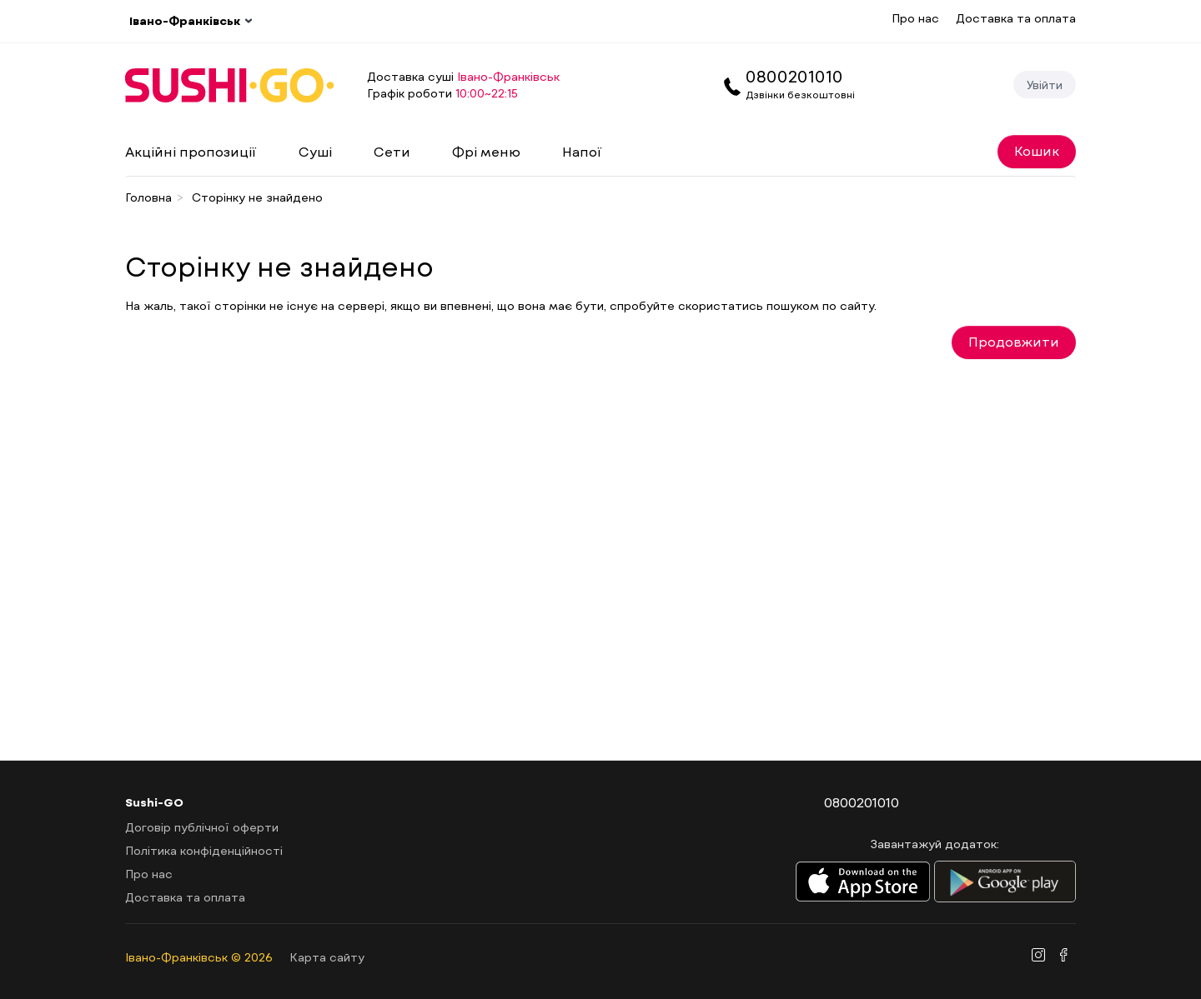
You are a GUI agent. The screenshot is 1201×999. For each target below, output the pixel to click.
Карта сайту (326, 957)
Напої (582, 151)
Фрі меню (486, 151)
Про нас (915, 18)
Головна (148, 197)
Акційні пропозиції (191, 151)
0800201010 (794, 76)
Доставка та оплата (1016, 18)
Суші (315, 151)
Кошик (1036, 150)
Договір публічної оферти (202, 827)
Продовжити (1013, 341)
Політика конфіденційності (204, 850)
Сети (392, 151)
